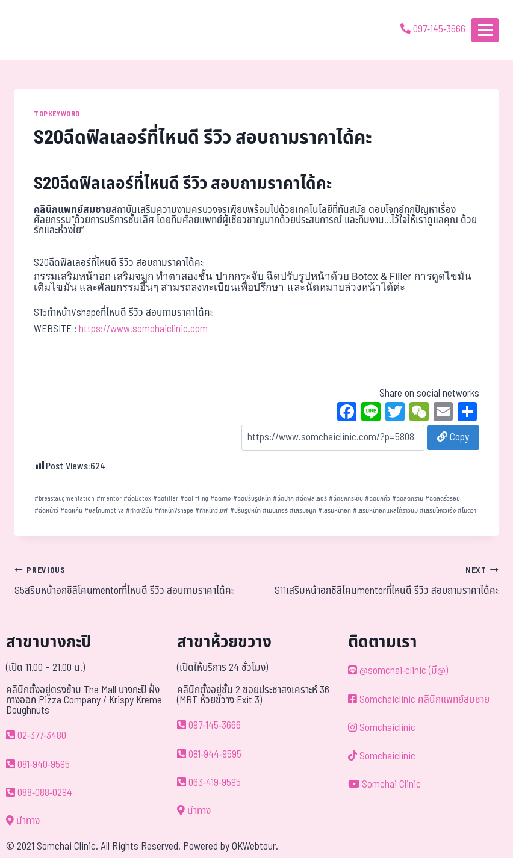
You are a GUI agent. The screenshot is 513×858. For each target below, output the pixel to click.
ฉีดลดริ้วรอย (442, 498)
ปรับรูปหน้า (245, 510)
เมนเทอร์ (275, 510)
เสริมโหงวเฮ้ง (438, 510)
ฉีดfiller (165, 498)
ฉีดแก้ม (71, 510)
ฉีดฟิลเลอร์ (311, 498)
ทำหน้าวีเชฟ (211, 510)
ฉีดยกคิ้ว (377, 498)
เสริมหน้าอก (334, 510)
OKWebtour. (255, 846)
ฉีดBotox (137, 498)
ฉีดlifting (194, 498)
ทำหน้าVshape (173, 510)
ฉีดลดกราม (407, 498)
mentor (109, 498)
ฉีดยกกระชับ (346, 498)
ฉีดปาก (283, 498)
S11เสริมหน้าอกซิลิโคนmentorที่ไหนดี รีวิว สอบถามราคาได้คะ (383, 580)
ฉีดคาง (220, 498)
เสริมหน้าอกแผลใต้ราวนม (385, 510)
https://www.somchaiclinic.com (143, 329)
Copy (453, 437)
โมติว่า (467, 510)
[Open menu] (485, 30)
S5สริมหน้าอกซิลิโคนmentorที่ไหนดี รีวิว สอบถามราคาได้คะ (130, 580)
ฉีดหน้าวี (46, 510)
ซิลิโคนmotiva (104, 510)
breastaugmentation (64, 498)
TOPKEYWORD (57, 113)
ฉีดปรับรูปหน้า (252, 498)
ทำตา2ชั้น (139, 510)
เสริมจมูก (303, 510)
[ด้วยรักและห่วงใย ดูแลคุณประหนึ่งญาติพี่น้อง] (43, 30)
